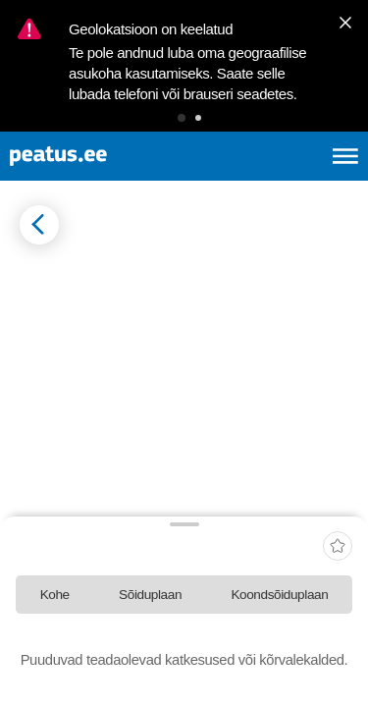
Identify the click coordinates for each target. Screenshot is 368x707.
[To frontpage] (104, 156)
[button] (181, 118)
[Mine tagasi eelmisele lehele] (39, 225)
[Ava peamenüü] (345, 156)
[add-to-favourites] (337, 547)
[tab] (54, 594)
